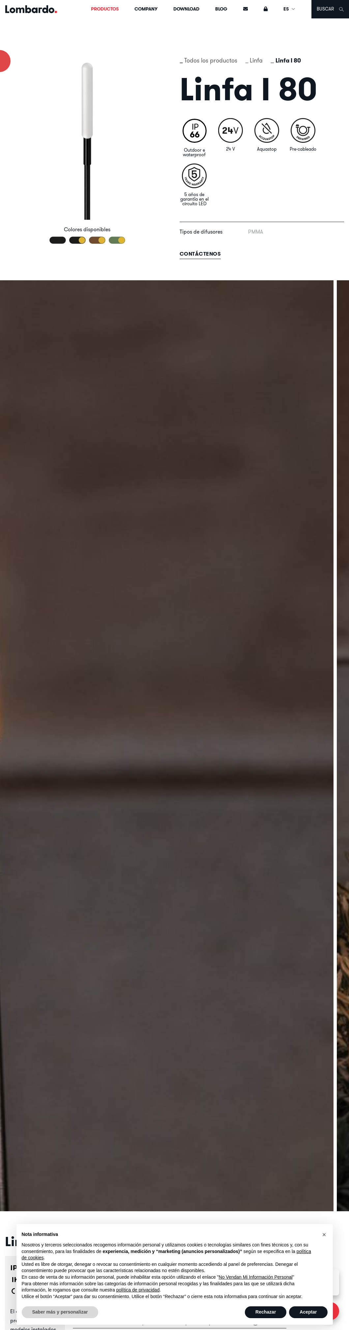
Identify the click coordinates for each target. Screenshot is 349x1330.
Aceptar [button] (308, 1312)
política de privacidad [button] (138, 1289)
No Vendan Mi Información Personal (256, 1277)
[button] (324, 1234)
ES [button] (289, 9)
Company (146, 9)
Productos (105, 9)
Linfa (256, 60)
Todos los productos (210, 60)
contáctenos (200, 253)
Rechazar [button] (265, 1312)
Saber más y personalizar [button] (60, 1312)
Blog (221, 9)
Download (186, 9)
